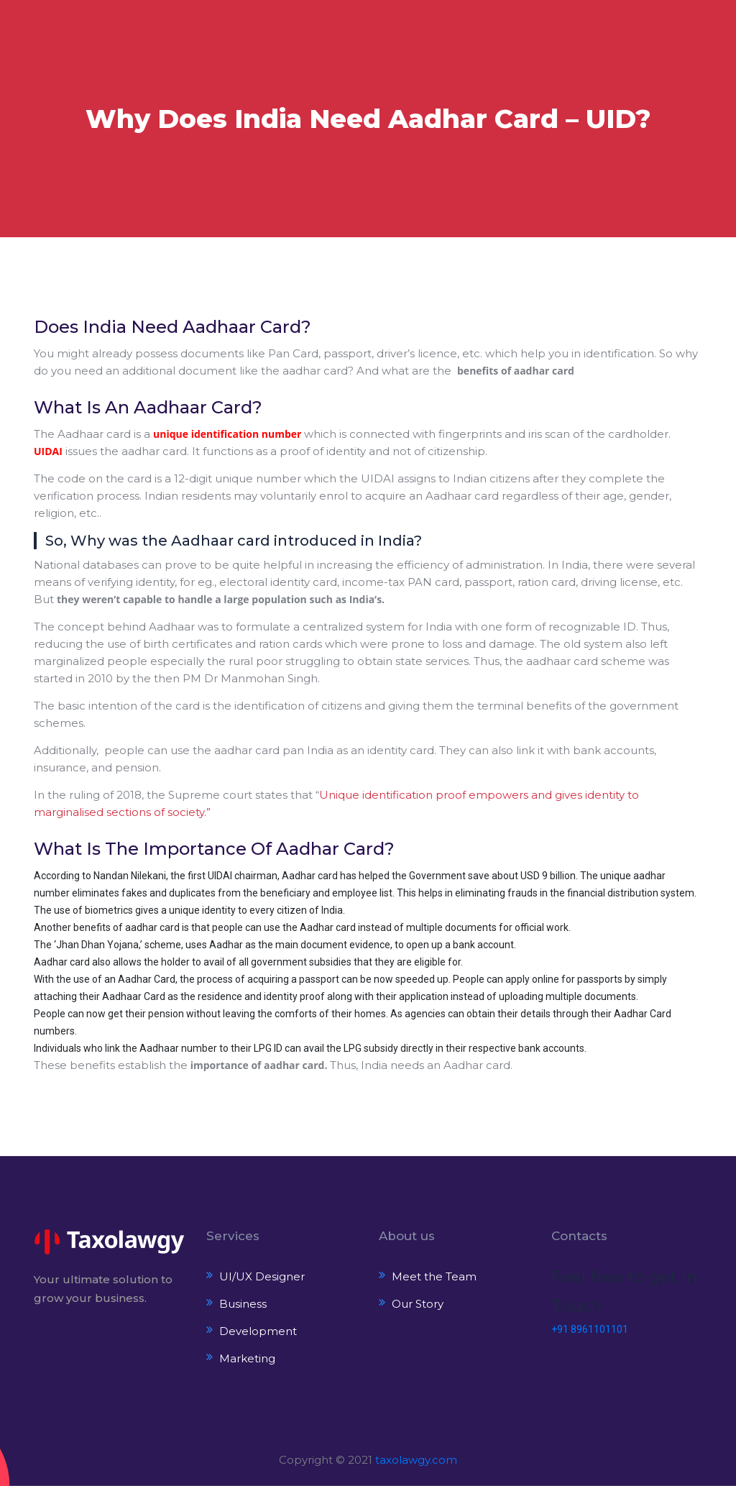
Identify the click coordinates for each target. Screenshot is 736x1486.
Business (243, 1304)
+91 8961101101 (589, 1329)
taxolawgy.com (416, 1460)
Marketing (247, 1358)
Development (258, 1331)
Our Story (417, 1304)
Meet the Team (434, 1276)
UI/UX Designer (262, 1276)
